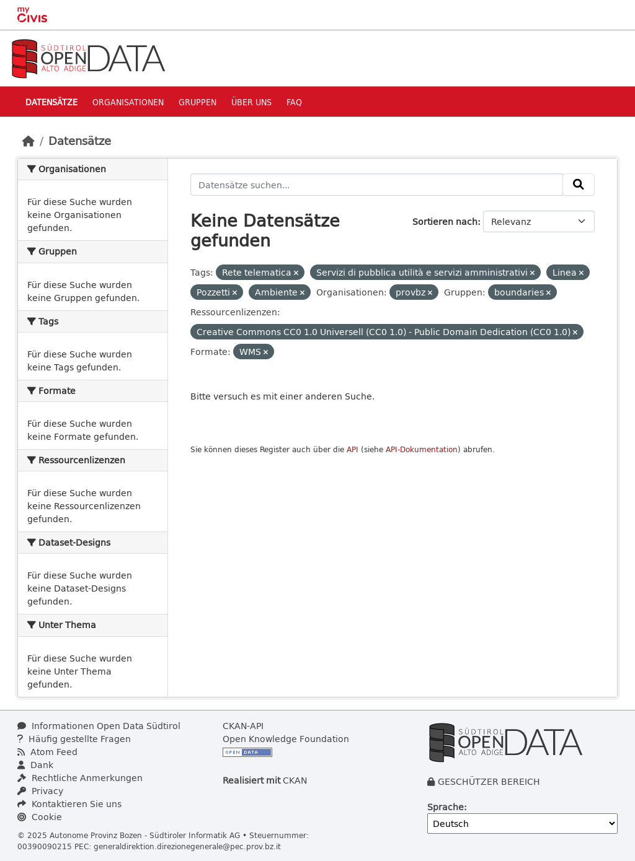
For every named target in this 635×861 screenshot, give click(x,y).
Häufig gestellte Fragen (74, 738)
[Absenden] (578, 184)
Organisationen (128, 101)
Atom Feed (47, 751)
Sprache (445, 806)
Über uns (251, 101)
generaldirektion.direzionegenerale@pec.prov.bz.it (187, 846)
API (352, 449)
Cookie (39, 816)
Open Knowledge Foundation (286, 738)
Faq (294, 101)
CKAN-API (243, 725)
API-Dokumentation (422, 449)
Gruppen (197, 101)
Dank (35, 764)
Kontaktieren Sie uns (69, 803)
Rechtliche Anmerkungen (80, 777)
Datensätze (51, 101)
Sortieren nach (444, 221)
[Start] (28, 141)
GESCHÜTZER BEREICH (489, 781)
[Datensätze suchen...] (377, 184)
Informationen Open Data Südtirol (98, 725)
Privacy (40, 790)
